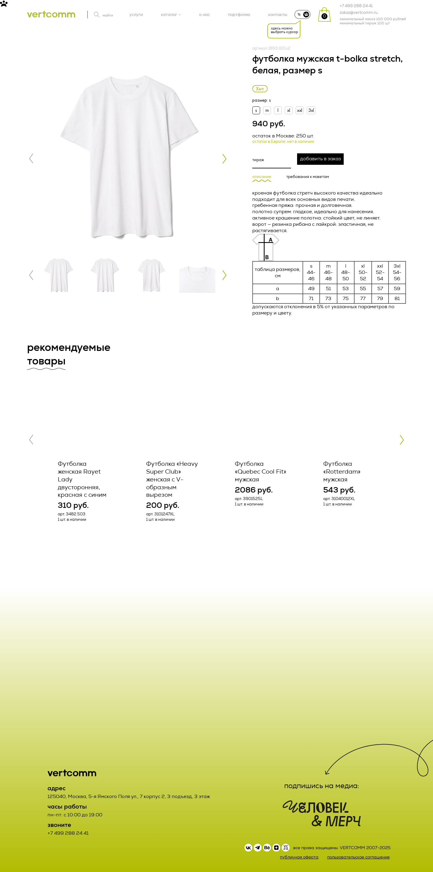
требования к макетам (307, 177)
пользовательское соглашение (358, 857)
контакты (277, 14)
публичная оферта (299, 857)
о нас (204, 14)
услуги (136, 14)
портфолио (239, 14)
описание (261, 177)
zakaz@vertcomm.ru (359, 12)
